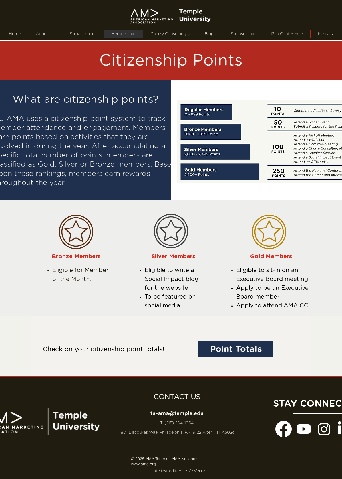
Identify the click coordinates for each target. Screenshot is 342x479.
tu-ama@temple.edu (177, 413)
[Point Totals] (235, 349)
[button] (170, 34)
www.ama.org (143, 463)
